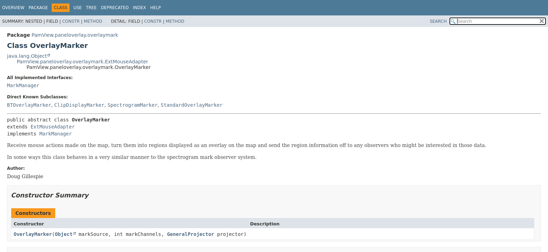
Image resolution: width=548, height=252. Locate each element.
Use (77, 7)
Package (38, 7)
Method (93, 21)
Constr (71, 21)
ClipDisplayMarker (79, 105)
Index (139, 7)
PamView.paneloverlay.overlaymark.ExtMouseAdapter (82, 61)
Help (155, 7)
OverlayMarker (33, 234)
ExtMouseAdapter (52, 127)
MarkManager (23, 85)
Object (64, 234)
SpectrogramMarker (133, 105)
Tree (91, 7)
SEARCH (438, 21)
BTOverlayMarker (29, 105)
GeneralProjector (190, 234)
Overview (13, 7)
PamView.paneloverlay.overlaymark (74, 35)
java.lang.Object (27, 56)
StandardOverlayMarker (192, 105)
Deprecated (115, 7)
